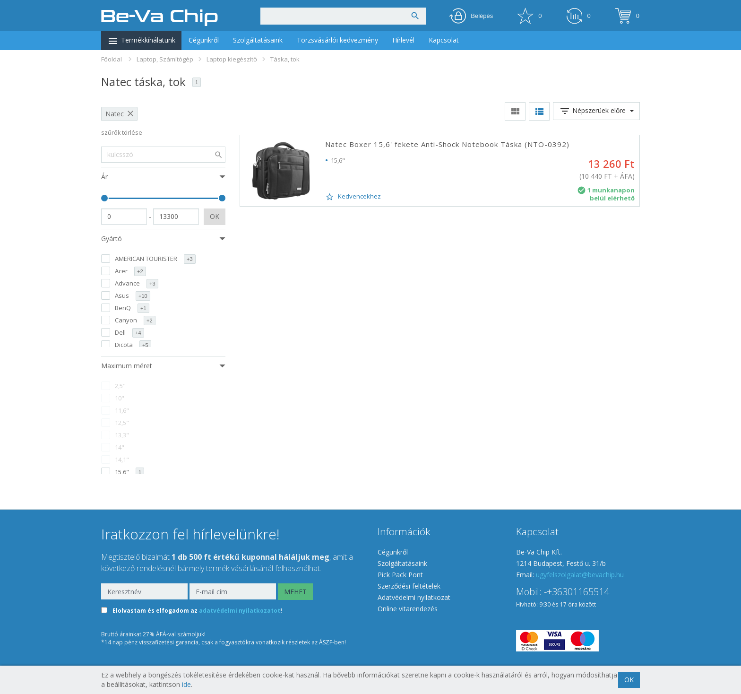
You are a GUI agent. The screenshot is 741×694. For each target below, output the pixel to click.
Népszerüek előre (596, 111)
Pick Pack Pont (400, 574)
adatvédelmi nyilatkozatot (239, 611)
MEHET (295, 591)
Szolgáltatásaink (258, 39)
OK (214, 216)
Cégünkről (204, 39)
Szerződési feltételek (409, 585)
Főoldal (111, 59)
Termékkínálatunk (141, 41)
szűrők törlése (121, 133)
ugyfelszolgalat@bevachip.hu (580, 574)
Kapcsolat (444, 39)
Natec (114, 113)
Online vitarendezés (408, 608)
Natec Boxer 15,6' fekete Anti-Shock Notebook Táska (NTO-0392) (447, 144)
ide (186, 684)
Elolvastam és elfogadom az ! (197, 611)
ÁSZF (325, 642)
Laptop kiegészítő (232, 59)
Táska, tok (285, 59)
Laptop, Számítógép (165, 59)
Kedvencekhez (353, 196)
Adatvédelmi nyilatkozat (414, 597)
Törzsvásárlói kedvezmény (337, 39)
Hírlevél (403, 39)
